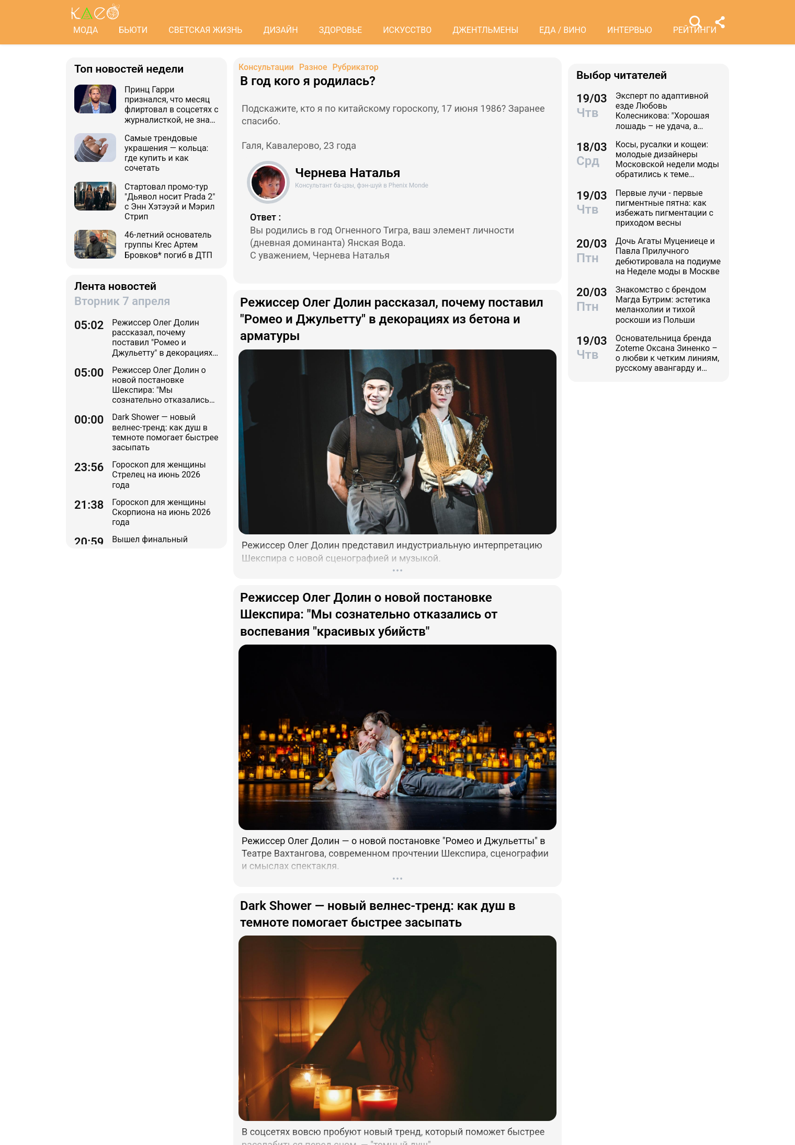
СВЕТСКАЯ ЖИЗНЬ (205, 30)
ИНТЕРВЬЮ (629, 30)
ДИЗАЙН (280, 30)
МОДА (85, 30)
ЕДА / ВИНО (562, 30)
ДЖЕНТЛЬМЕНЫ (485, 30)
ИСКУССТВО (407, 30)
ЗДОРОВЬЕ (340, 30)
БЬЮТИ (133, 30)
